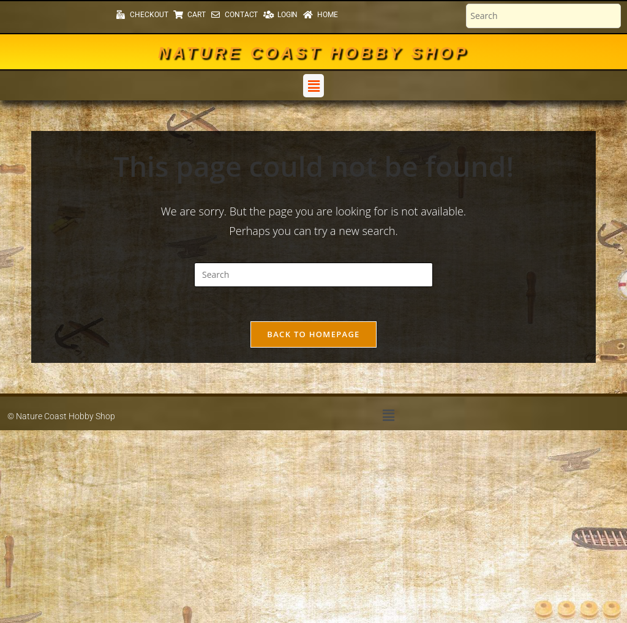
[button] (313, 85)
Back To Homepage (313, 336)
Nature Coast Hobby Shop (313, 52)
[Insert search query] (313, 275)
